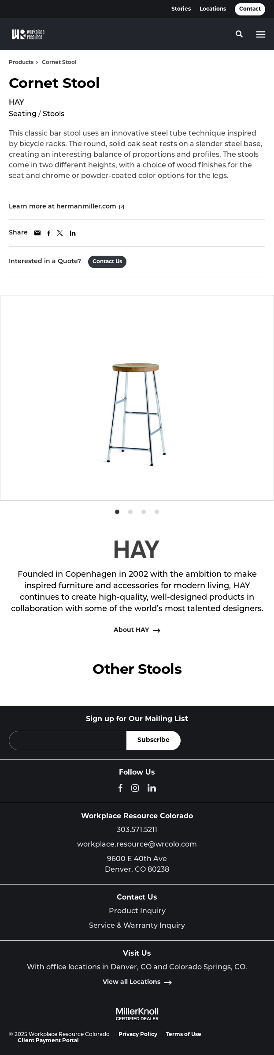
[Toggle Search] (239, 34)
